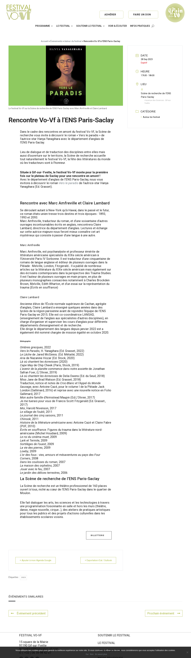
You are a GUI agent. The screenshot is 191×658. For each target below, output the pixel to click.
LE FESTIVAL (63, 25)
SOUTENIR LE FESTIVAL (89, 25)
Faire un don (142, 14)
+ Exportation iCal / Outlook (98, 551)
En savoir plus (101, 654)
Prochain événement (163, 605)
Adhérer (110, 14)
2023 (23, 569)
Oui (87, 654)
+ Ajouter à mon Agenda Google (35, 551)
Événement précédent (28, 605)
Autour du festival (72, 33)
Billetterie (97, 527)
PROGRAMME (42, 25)
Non (92, 654)
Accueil (44, 33)
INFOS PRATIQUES (140, 25)
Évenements (56, 33)
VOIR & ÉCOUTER (117, 25)
